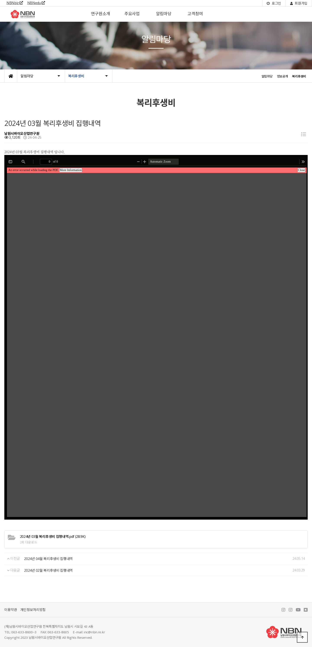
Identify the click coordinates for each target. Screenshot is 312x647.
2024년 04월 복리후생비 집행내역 (48, 558)
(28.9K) (53, 536)
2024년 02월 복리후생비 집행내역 (48, 570)
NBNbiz (14, 2)
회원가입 (298, 3)
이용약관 (10, 609)
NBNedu (36, 2)
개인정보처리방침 (33, 609)
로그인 (274, 3)
